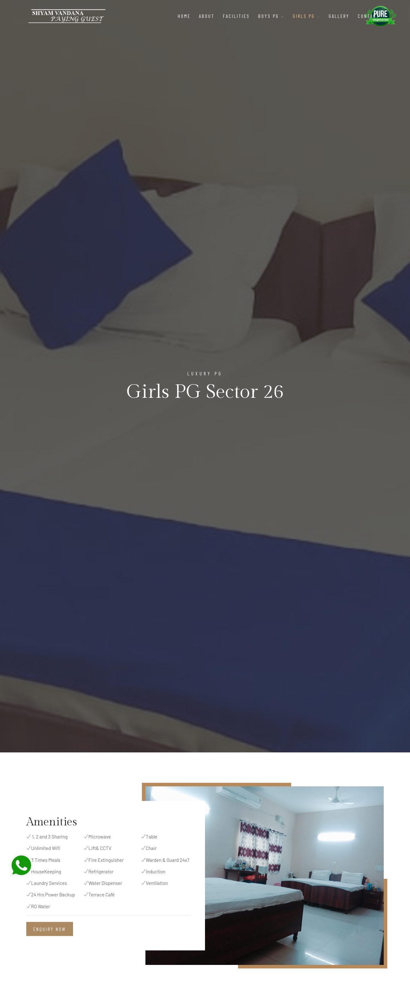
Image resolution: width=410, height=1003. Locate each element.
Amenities (51, 822)
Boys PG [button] (271, 16)
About (207, 16)
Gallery (339, 16)
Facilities (236, 16)
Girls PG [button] (306, 16)
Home (184, 16)
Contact (369, 16)
